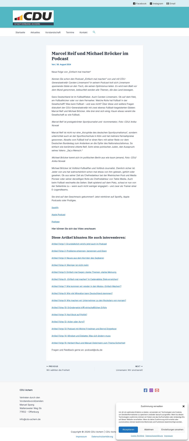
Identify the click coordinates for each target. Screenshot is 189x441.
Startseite (20, 32)
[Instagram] (156, 3)
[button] (183, 406)
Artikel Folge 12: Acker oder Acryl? (69, 321)
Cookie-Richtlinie (137, 436)
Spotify (55, 207)
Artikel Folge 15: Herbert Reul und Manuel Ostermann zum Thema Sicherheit (90, 342)
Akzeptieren (128, 429)
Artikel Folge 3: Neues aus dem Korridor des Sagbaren (80, 258)
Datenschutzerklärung (154, 436)
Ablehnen (149, 429)
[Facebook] (139, 3)
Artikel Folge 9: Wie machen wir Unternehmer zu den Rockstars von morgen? (91, 300)
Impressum (168, 436)
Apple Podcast (59, 214)
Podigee (56, 221)
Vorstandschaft (50, 32)
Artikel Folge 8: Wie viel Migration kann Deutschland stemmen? (84, 293)
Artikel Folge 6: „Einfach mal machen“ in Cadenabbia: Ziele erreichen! (87, 279)
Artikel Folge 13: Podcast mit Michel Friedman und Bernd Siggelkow (86, 328)
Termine (66, 32)
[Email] (171, 3)
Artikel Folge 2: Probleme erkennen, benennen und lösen (81, 250)
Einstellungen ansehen (172, 429)
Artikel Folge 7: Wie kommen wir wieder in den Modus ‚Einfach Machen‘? (89, 286)
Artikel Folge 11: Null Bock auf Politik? (71, 314)
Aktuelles (33, 32)
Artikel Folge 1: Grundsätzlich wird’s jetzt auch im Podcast (81, 243)
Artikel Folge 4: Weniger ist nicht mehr (71, 265)
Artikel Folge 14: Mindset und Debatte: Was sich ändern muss (83, 335)
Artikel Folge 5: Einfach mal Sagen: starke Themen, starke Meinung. (86, 272)
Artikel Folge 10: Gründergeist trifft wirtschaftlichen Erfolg (81, 307)
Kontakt (78, 32)
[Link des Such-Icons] (88, 32)
